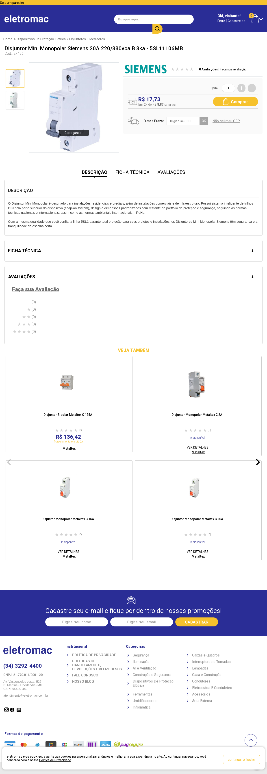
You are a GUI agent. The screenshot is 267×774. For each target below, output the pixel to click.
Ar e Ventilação (144, 668)
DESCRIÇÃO (94, 172)
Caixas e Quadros (206, 655)
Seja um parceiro (12, 2)
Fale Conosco (85, 675)
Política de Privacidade (94, 655)
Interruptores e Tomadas (211, 662)
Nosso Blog (83, 682)
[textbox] (138, 19)
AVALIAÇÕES (171, 172)
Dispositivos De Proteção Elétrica (41, 39)
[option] (69, 404)
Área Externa (202, 701)
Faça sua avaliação (233, 69)
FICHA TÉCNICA (132, 172)
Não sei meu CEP (226, 121)
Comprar (235, 101)
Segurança (141, 655)
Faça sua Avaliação (35, 289)
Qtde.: (215, 88)
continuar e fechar (242, 759)
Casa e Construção (206, 675)
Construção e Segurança (152, 675)
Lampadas (200, 668)
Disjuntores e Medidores (87, 39)
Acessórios (201, 694)
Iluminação (141, 662)
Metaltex (69, 448)
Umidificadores (144, 701)
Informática (141, 707)
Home (7, 39)
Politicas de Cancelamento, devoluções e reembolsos (97, 665)
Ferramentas (142, 694)
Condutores (201, 681)
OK (204, 121)
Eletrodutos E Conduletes (212, 688)
